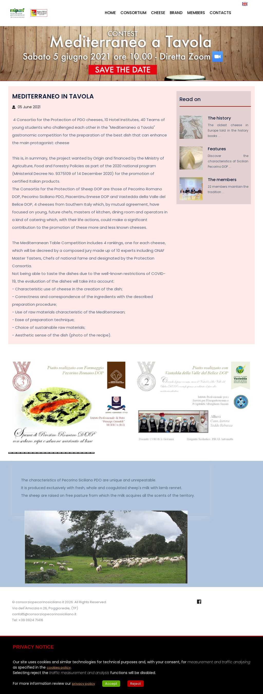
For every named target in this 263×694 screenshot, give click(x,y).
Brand (176, 12)
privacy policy (84, 683)
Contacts (220, 12)
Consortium (133, 12)
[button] (10, 453)
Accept (114, 683)
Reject (139, 683)
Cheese (158, 12)
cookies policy (59, 667)
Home (110, 12)
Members (196, 12)
